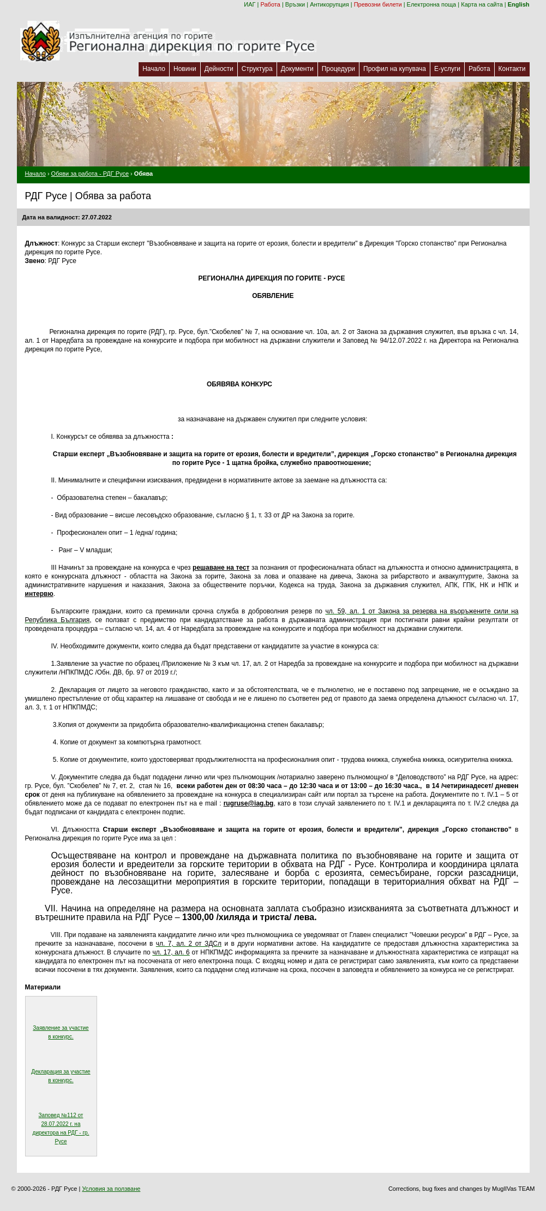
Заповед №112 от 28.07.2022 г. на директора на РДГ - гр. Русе (61, 1128)
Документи (297, 69)
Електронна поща (432, 4)
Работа (270, 4)
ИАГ (249, 4)
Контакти (512, 69)
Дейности (219, 69)
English (519, 4)
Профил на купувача (394, 69)
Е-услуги (447, 69)
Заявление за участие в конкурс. (60, 1032)
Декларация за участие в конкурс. (60, 1076)
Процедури (338, 69)
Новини (184, 69)
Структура (257, 69)
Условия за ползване (111, 1188)
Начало (153, 69)
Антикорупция (329, 4)
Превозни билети (378, 4)
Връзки (295, 4)
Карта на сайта (482, 4)
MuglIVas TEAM (513, 1188)
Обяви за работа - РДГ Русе (90, 173)
